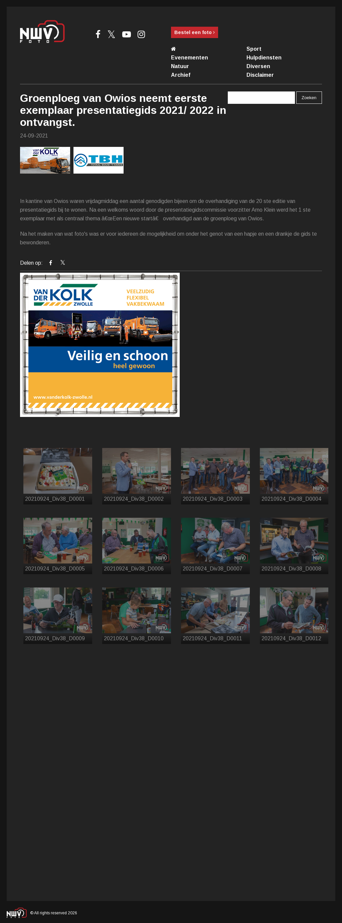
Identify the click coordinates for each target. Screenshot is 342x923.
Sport (254, 49)
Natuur (180, 66)
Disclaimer (260, 75)
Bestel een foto (194, 32)
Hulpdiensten (264, 57)
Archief (180, 75)
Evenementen (189, 57)
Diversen (258, 66)
